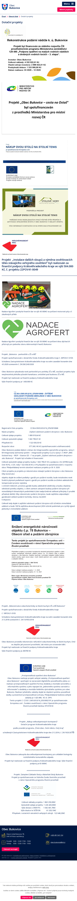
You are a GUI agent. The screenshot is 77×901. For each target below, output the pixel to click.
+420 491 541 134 (57, 835)
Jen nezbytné (39, 897)
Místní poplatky (66, 9)
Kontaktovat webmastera (21, 856)
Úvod (4, 16)
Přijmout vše (26, 897)
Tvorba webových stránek (19, 858)
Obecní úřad (13, 16)
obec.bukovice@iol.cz (58, 842)
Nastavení (51, 897)
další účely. (45, 887)
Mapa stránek (34, 856)
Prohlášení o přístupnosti (47, 856)
